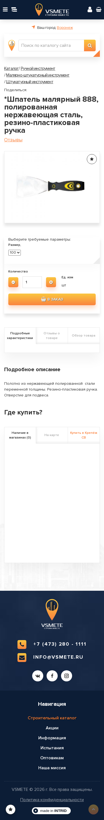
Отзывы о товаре (52, 335)
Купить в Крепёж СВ (83, 435)
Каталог (11, 68)
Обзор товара (83, 335)
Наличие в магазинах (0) (20, 435)
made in (53, 811)
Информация (52, 738)
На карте (51, 435)
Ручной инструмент (38, 68)
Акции (52, 728)
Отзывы (13, 140)
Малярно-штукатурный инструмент (37, 75)
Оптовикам (52, 758)
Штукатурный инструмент (29, 82)
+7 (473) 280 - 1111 (51, 644)
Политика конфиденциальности (52, 800)
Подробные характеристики (20, 335)
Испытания (52, 748)
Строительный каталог (52, 718)
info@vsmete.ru (50, 657)
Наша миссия (52, 768)
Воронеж (65, 27)
